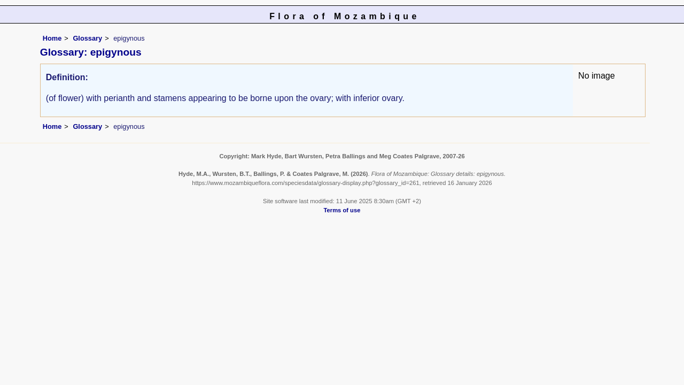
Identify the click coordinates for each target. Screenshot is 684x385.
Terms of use (342, 210)
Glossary (87, 38)
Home (52, 38)
